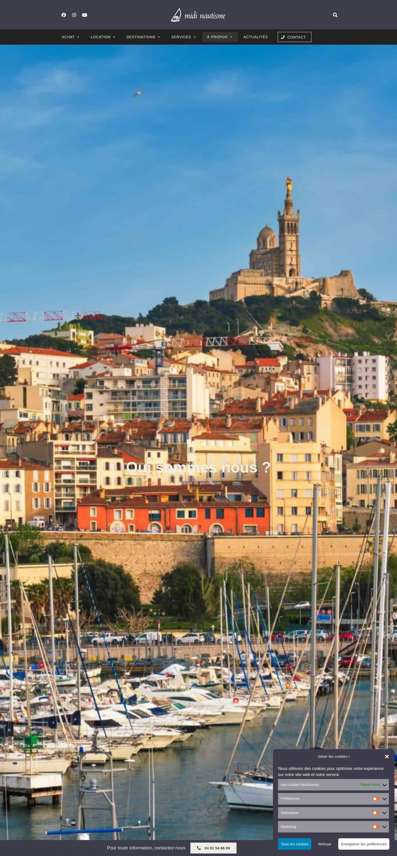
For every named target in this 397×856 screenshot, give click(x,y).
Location (103, 37)
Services (184, 37)
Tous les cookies (295, 844)
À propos (220, 37)
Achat (71, 37)
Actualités (256, 37)
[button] (386, 756)
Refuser (325, 844)
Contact (296, 37)
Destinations (143, 37)
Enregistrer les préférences (364, 844)
